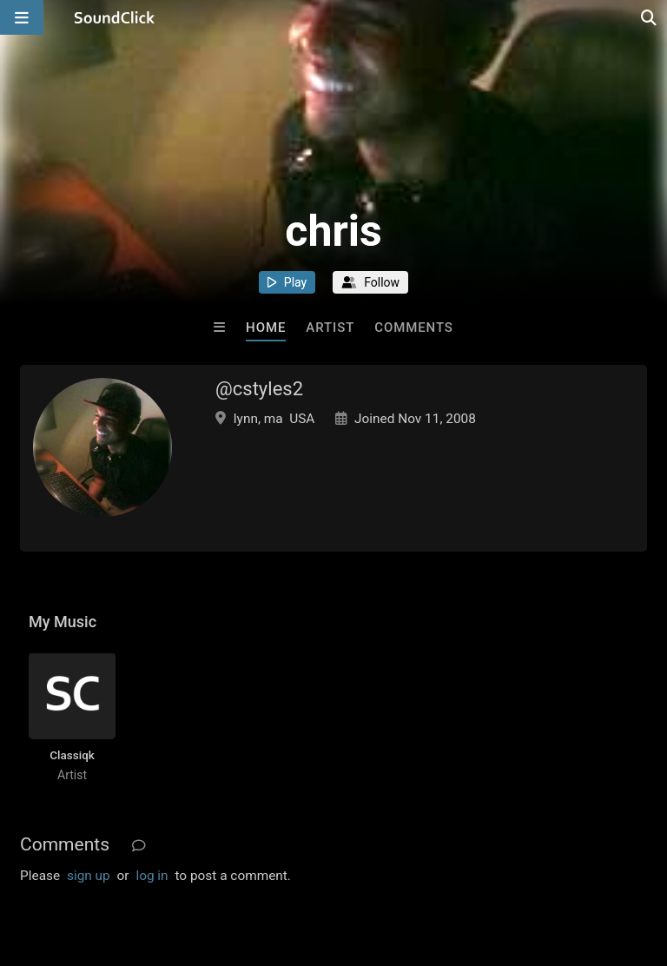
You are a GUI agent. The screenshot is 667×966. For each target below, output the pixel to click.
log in (151, 875)
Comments (413, 327)
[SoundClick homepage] (114, 17)
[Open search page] (649, 17)
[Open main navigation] (21, 17)
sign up (88, 875)
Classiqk (72, 755)
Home (266, 327)
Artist (330, 327)
